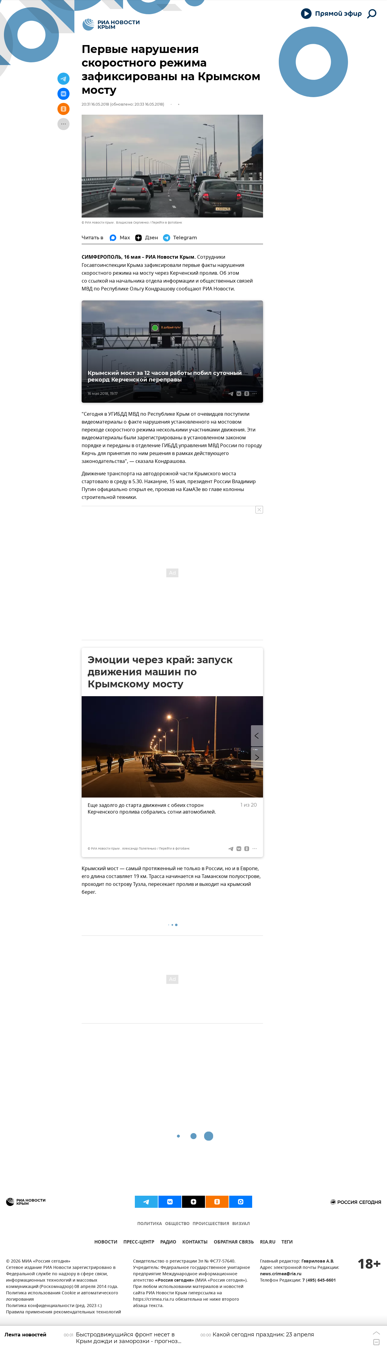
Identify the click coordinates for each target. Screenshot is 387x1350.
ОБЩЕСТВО (177, 1224)
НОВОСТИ (105, 1242)
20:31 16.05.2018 (95, 104)
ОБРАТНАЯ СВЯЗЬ (234, 1242)
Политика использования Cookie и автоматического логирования (62, 1296)
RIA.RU (267, 1242)
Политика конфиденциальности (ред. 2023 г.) (54, 1305)
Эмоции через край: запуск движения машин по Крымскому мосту (160, 672)
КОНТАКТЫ (195, 1242)
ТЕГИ (287, 1242)
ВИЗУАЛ (241, 1224)
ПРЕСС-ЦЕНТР (138, 1242)
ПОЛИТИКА (149, 1224)
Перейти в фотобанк (166, 222)
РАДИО (168, 1242)
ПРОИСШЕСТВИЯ (211, 1224)
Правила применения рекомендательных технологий (63, 1312)
